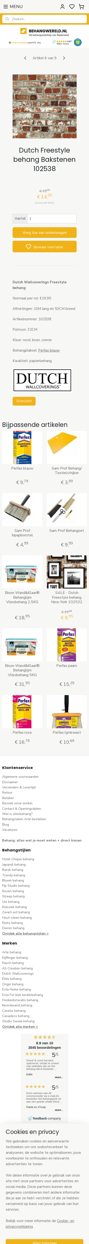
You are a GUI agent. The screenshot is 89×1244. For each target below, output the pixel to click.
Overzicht (24, 401)
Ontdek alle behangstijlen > (25, 933)
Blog (5, 824)
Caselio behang (14, 1011)
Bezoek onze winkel (17, 803)
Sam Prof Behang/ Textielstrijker (67, 470)
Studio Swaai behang (18, 1021)
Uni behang (10, 902)
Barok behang (12, 870)
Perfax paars (66, 666)
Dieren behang (13, 928)
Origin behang (12, 984)
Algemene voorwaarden (20, 776)
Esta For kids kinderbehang (22, 995)
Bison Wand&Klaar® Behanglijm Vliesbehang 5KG (22, 670)
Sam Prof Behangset (66, 531)
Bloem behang (13, 880)
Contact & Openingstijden (21, 808)
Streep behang (13, 896)
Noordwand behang (17, 1005)
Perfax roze (22, 732)
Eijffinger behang (15, 957)
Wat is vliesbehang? (17, 814)
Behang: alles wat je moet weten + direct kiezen (42, 840)
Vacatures (10, 830)
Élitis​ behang (12, 979)
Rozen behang (13, 891)
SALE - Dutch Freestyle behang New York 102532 (66, 597)
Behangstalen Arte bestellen (24, 819)
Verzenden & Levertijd (19, 787)
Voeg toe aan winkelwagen (44, 232)
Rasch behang (13, 963)
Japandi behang (14, 864)
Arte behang (11, 952)
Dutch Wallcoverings (18, 973)
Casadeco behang (15, 1016)
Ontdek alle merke (17, 1026)
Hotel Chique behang (18, 859)
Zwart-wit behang (16, 912)
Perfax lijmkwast (67, 732)
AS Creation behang (17, 968)
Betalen (8, 798)
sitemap (65, 1235)
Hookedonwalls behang (20, 1000)
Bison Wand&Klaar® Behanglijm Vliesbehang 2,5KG (22, 597)
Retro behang (12, 923)
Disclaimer (10, 782)
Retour (7, 792)
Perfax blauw (49, 350)
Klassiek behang (14, 907)
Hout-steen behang (17, 917)
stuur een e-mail (14, 1177)
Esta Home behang (16, 989)
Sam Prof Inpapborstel (22, 533)
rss (74, 1235)
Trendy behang (13, 875)
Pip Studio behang (16, 885)
